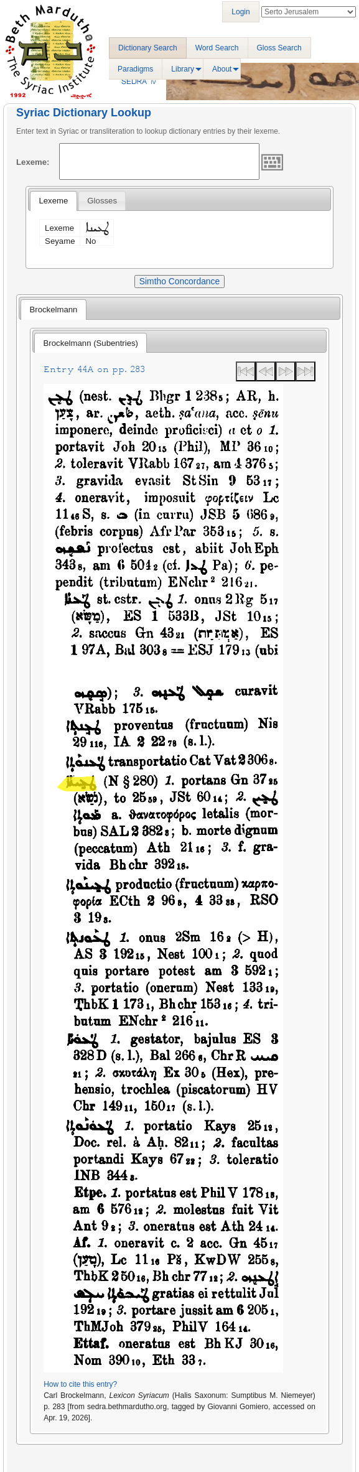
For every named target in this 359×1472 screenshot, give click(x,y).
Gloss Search (279, 48)
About (221, 69)
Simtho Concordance (179, 281)
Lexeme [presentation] (53, 200)
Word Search (217, 48)
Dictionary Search (147, 48)
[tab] (53, 201)
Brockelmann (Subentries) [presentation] (91, 343)
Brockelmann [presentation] (53, 309)
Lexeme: (33, 162)
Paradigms (135, 69)
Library (182, 69)
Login (240, 11)
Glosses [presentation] (102, 200)
